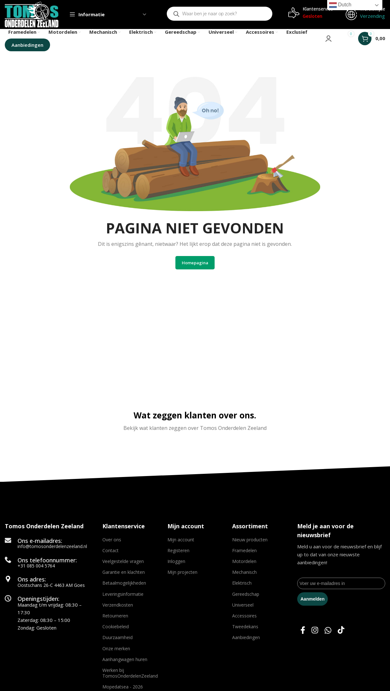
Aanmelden (312, 599)
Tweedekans (245, 627)
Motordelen (244, 562)
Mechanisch (244, 572)
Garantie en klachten (123, 572)
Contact (110, 550)
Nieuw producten (250, 540)
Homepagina (195, 263)
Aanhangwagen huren (124, 659)
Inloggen (176, 562)
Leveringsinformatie (122, 594)
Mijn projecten (182, 572)
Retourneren (115, 616)
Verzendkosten (117, 605)
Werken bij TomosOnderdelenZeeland (130, 673)
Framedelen (244, 550)
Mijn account (180, 540)
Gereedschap (245, 594)
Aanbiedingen (246, 638)
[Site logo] (32, 14)
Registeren (178, 550)
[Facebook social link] (302, 630)
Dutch (340, 5)
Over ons (111, 540)
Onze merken (116, 648)
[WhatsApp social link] (328, 630)
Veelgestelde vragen (123, 562)
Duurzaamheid (117, 638)
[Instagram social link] (314, 630)
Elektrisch (242, 583)
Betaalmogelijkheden (124, 583)
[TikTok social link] (341, 630)
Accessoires (244, 616)
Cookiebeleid (115, 627)
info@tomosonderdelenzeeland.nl (52, 547)
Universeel (243, 605)
